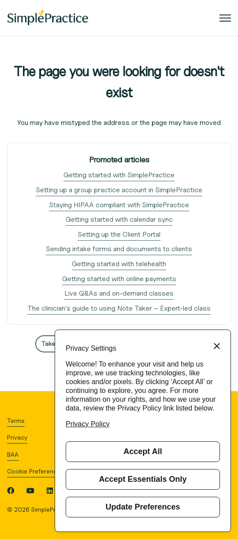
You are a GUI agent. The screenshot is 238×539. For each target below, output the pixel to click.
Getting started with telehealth (119, 264)
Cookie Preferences (35, 471)
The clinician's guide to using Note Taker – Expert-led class (119, 308)
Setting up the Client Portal (119, 234)
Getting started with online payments (119, 279)
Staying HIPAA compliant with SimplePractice (119, 205)
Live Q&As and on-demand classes (119, 293)
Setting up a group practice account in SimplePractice (119, 190)
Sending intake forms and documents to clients (119, 249)
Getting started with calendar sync (119, 219)
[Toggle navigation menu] (225, 18)
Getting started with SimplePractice (119, 175)
